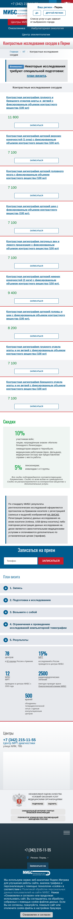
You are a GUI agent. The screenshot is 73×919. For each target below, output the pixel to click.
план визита (36, 75)
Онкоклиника (16, 28)
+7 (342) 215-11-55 (24, 3)
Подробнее (37, 804)
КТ (24, 51)
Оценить (52, 804)
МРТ (40, 657)
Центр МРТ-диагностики (19, 743)
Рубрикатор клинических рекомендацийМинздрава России (38, 818)
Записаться (36, 125)
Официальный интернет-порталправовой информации (38, 812)
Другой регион (54, 13)
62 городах (11, 661)
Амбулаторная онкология (47, 28)
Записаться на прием (38, 867)
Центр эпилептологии (36, 34)
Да (37, 13)
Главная (14, 51)
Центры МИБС (20, 22)
